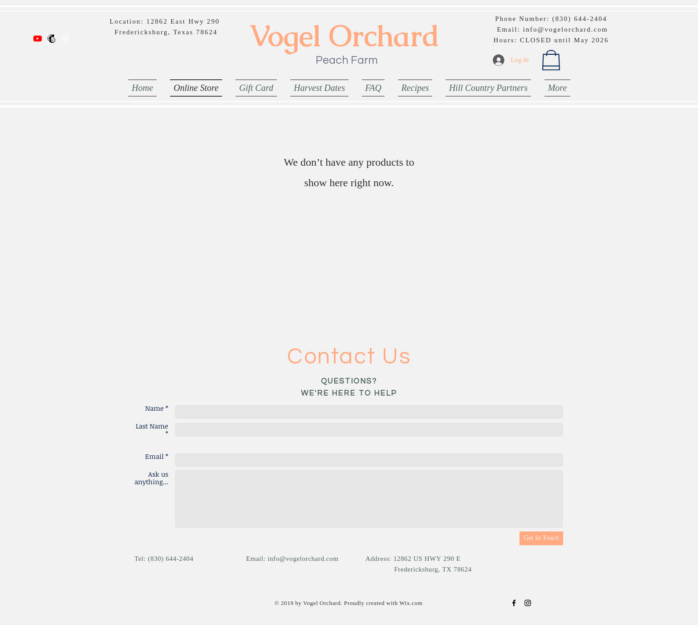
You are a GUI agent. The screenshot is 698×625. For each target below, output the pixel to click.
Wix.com (410, 603)
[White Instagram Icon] (65, 38)
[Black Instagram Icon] (528, 603)
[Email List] (51, 38)
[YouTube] (37, 38)
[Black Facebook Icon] (514, 603)
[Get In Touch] (541, 538)
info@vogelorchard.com (565, 30)
